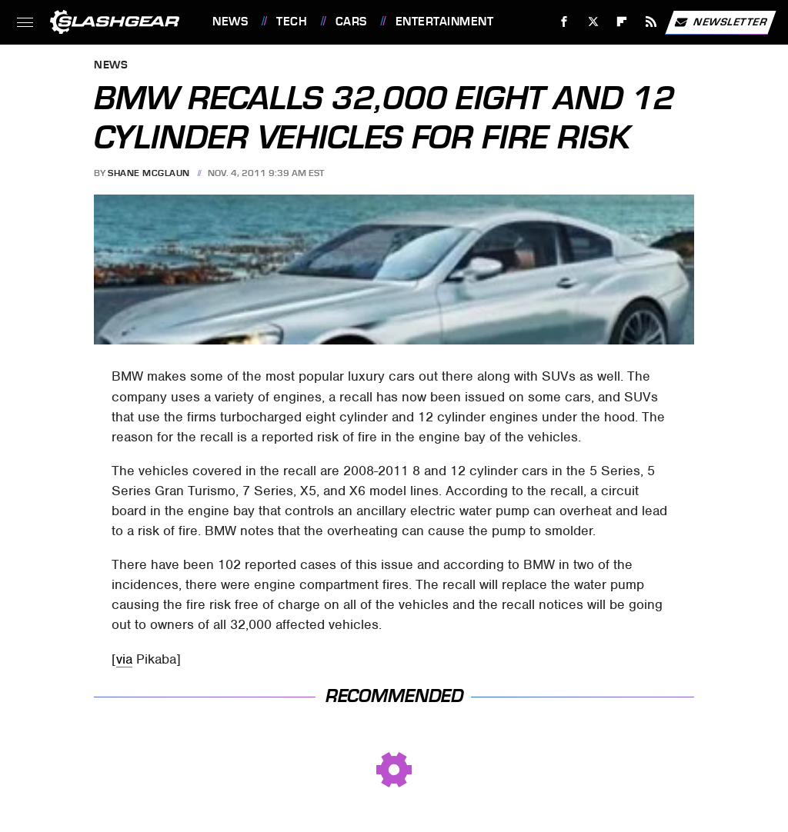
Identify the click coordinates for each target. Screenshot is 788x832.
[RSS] (651, 22)
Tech (291, 21)
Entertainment (445, 21)
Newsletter (720, 22)
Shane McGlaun (149, 173)
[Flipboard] (622, 22)
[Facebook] (564, 22)
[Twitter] (593, 22)
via (124, 659)
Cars (351, 21)
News (230, 21)
